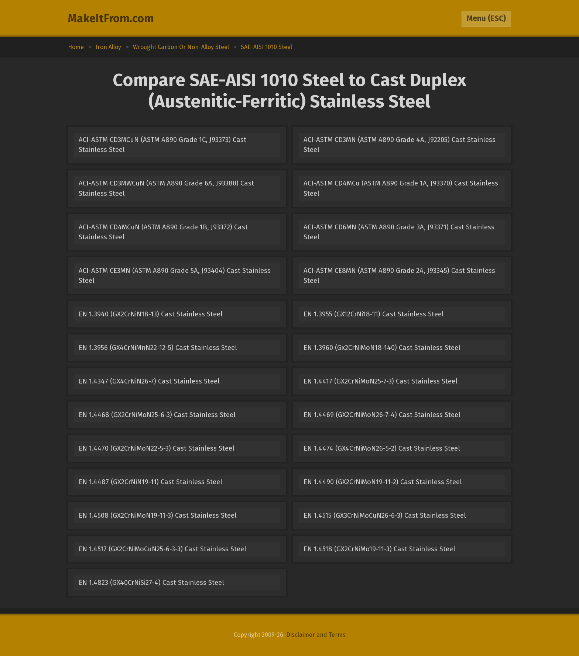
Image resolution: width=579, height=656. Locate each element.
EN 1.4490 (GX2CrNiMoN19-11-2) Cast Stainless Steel (383, 482)
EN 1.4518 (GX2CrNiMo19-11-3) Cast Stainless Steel (379, 549)
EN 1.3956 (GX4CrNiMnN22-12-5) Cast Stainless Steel (158, 348)
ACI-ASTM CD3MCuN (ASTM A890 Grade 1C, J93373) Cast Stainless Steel (162, 145)
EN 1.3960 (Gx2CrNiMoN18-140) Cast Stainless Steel (382, 348)
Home (76, 47)
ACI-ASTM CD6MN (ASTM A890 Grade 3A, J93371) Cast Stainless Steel (399, 232)
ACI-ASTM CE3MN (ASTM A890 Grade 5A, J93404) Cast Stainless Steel (175, 276)
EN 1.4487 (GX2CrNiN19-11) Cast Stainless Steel (150, 482)
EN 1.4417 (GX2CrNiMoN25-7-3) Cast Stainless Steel (381, 381)
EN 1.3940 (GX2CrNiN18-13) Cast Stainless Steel (151, 314)
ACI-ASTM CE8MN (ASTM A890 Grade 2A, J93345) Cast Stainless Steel (399, 276)
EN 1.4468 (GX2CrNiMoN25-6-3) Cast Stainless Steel (157, 415)
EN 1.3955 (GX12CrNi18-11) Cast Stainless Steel (374, 314)
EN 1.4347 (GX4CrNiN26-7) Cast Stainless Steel (149, 381)
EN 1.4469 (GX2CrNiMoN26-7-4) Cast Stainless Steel (382, 415)
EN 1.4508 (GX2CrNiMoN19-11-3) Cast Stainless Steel (158, 515)
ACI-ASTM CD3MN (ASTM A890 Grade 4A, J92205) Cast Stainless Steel (400, 145)
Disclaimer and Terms (316, 634)
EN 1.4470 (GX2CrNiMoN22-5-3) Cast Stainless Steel (156, 448)
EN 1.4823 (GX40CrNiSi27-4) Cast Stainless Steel (151, 583)
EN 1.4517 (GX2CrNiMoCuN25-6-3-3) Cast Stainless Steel (162, 549)
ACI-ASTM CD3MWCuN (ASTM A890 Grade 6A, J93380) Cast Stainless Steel (166, 188)
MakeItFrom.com (111, 18)
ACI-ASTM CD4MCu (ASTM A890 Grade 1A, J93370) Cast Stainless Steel (401, 188)
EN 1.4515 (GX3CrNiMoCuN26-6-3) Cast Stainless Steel (385, 515)
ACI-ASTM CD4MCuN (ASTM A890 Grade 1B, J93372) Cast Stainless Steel (163, 232)
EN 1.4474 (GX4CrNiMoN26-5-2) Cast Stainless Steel (382, 448)
